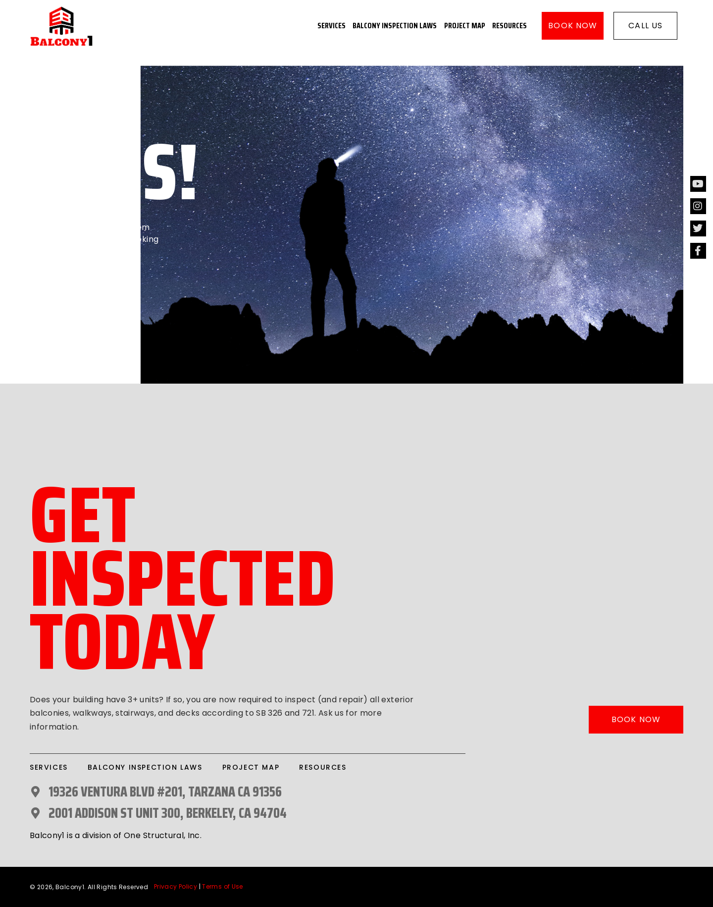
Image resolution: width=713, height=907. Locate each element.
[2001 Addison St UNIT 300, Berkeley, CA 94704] (35, 813)
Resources (509, 26)
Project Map (464, 26)
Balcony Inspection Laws (395, 26)
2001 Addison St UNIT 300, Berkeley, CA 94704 (168, 813)
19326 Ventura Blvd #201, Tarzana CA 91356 (165, 791)
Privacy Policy (175, 886)
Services (331, 26)
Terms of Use (222, 886)
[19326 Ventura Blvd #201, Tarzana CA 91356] (35, 791)
